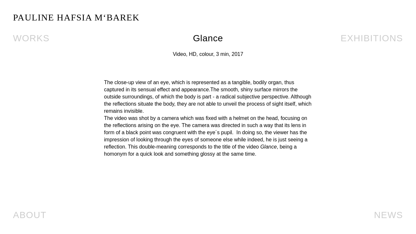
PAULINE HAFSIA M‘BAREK (76, 17)
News (388, 215)
